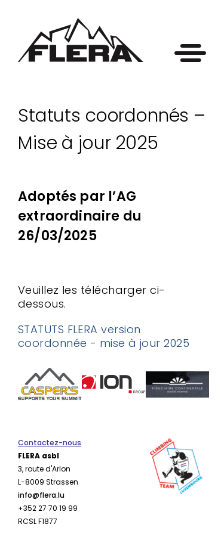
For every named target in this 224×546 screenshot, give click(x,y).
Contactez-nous (49, 443)
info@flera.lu (41, 495)
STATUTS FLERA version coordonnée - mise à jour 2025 (103, 336)
